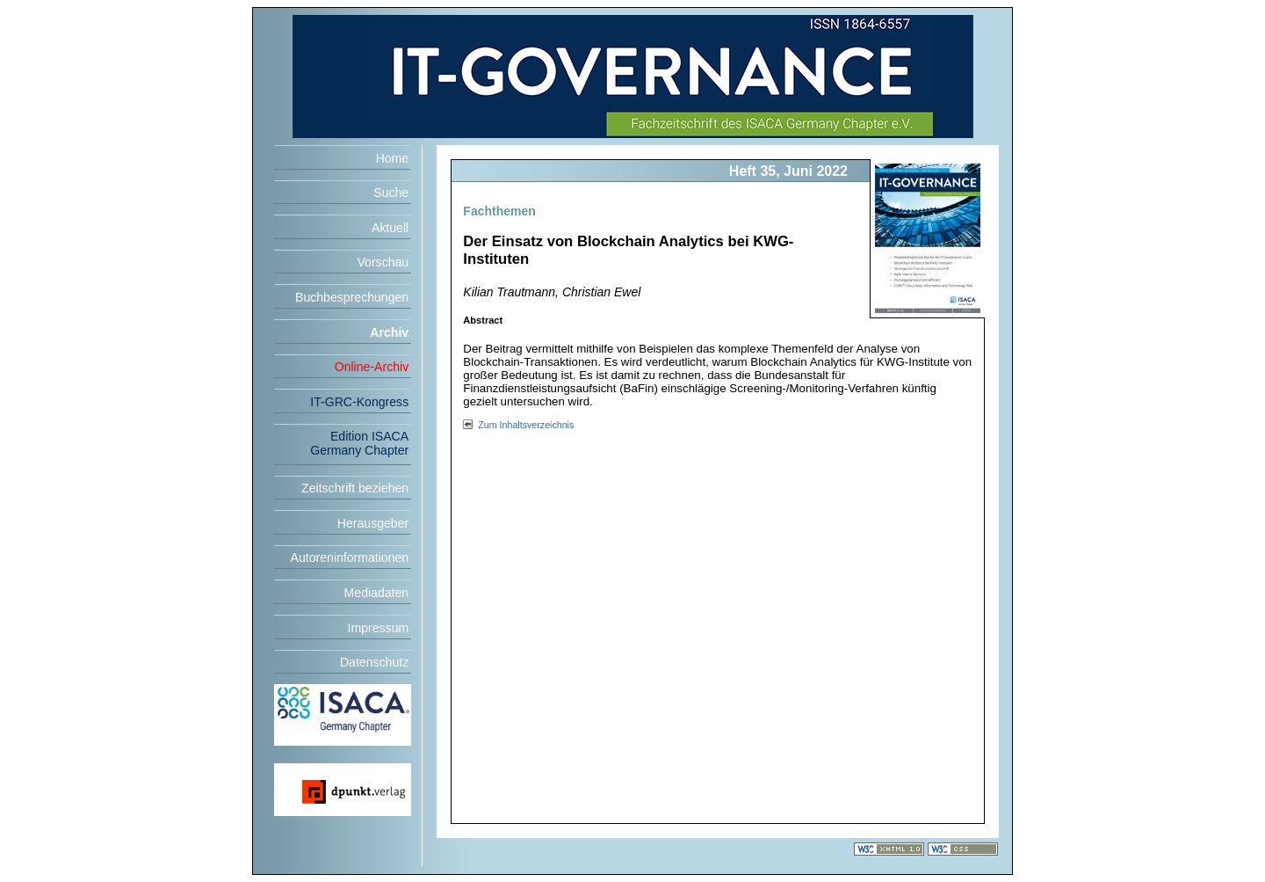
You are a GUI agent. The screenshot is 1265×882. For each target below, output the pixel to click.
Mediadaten (376, 593)
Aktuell (390, 228)
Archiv (389, 332)
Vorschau (382, 262)
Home (392, 158)
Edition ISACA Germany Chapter (359, 443)
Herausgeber (372, 523)
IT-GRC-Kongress (359, 402)
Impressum (378, 628)
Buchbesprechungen (351, 297)
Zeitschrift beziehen (354, 488)
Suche (390, 193)
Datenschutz (374, 662)
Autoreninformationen (350, 557)
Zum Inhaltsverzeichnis (526, 424)
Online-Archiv (372, 367)
